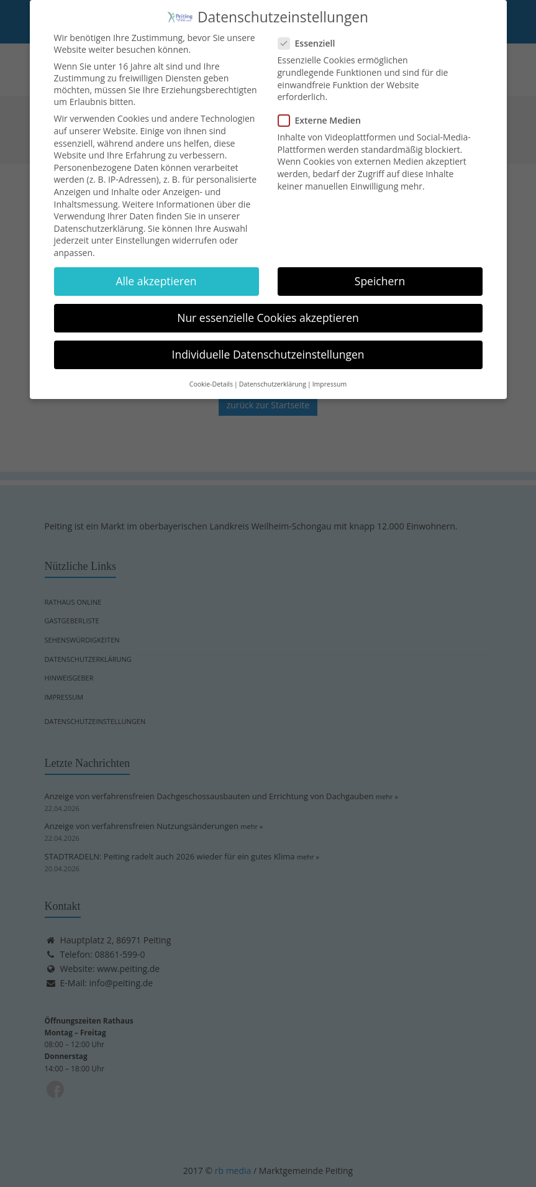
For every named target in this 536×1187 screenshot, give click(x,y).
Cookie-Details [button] (211, 378)
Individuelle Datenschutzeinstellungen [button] (268, 349)
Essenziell (310, 38)
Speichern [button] (380, 275)
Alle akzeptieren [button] (156, 275)
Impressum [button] (329, 378)
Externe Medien (323, 115)
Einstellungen (143, 235)
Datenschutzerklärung (98, 223)
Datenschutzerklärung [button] (272, 378)
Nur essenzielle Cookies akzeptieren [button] (268, 312)
